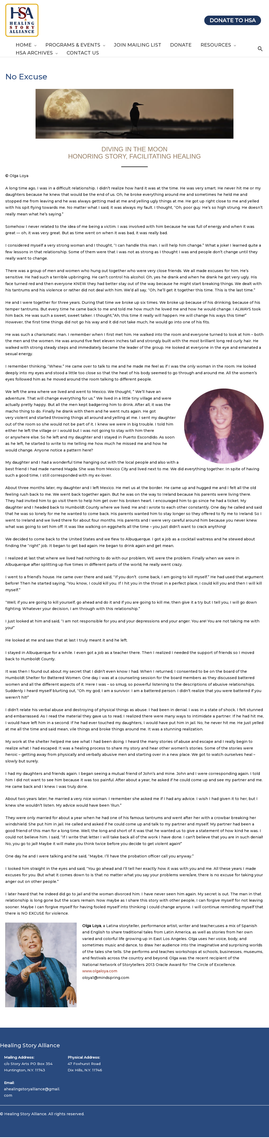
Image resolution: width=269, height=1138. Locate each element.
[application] (33, 45)
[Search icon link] (260, 49)
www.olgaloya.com (100, 971)
